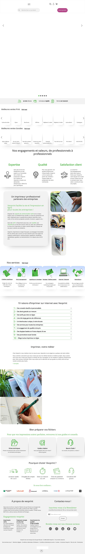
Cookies (57, 542)
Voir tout (24, 109)
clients (27, 101)
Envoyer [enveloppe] (63, 518)
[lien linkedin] (62, 529)
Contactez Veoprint (65, 542)
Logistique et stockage (35, 279)
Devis (62, 101)
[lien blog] (50, 529)
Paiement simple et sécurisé (22, 521)
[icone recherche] (19, 10)
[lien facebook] (69, 529)
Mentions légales (17, 542)
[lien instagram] (56, 529)
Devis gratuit (62, 10)
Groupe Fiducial (38, 539)
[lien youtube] (75, 529)
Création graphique (7, 279)
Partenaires (80, 542)
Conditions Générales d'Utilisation (30, 542)
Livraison (44, 101)
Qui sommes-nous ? (7, 542)
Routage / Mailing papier (49, 279)
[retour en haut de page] (41, 551)
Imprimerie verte (6, 521)
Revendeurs (78, 279)
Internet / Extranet (64, 279)
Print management (21, 279)
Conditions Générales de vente (47, 542)
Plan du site (73, 542)
